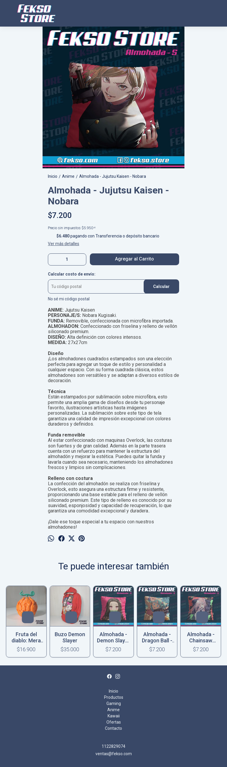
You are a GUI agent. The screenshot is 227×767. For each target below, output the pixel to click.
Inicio (113, 691)
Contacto (113, 728)
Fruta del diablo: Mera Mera (26, 637)
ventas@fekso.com (113, 753)
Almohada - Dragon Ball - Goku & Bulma (157, 637)
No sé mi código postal (69, 299)
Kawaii (114, 716)
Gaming (113, 703)
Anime (113, 709)
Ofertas (113, 722)
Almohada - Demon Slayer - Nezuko (113, 637)
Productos (113, 697)
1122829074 (113, 746)
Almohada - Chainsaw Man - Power (201, 637)
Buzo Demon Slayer (70, 637)
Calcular (161, 286)
